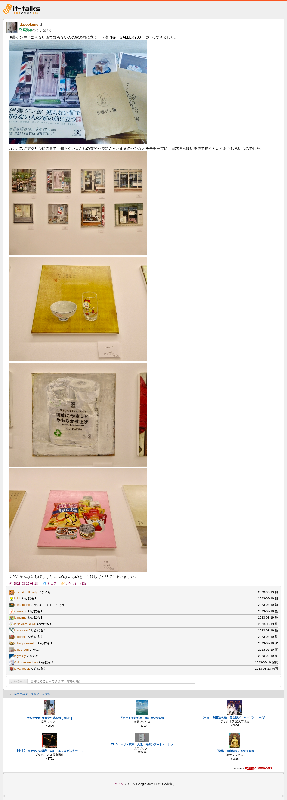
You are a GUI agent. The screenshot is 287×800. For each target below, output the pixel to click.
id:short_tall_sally (25, 592)
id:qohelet (20, 636)
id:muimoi (20, 617)
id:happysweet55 (25, 643)
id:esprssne (22, 605)
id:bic (17, 598)
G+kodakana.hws (26, 662)
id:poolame (28, 24)
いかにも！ (18, 681)
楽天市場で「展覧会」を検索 (32, 694)
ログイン (117, 784)
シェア (52, 583)
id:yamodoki (22, 668)
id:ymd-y (19, 656)
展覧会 (27, 30)
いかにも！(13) (75, 583)
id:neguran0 (22, 630)
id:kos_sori (21, 649)
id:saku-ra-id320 (25, 624)
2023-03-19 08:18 (25, 583)
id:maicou (20, 611)
